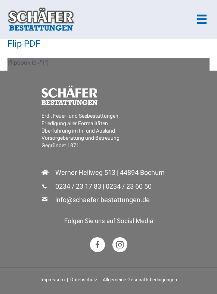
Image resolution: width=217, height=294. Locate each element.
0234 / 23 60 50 (129, 186)
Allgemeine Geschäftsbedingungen (140, 279)
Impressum (52, 279)
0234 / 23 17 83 (78, 186)
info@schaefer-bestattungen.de (102, 200)
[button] (97, 244)
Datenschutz (83, 279)
